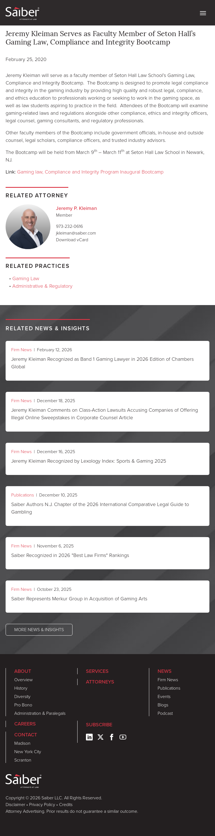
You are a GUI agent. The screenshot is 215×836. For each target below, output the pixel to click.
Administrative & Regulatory (42, 286)
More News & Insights (39, 629)
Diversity (22, 696)
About (22, 671)
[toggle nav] (203, 12)
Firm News (21, 349)
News (165, 671)
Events (164, 696)
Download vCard (72, 239)
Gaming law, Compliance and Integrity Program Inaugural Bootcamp (90, 171)
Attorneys (100, 681)
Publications (22, 495)
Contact (25, 734)
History (20, 688)
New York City (27, 751)
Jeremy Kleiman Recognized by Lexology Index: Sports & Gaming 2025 (88, 461)
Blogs (163, 705)
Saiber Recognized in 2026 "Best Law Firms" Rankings (70, 555)
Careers (25, 723)
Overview (23, 679)
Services (97, 671)
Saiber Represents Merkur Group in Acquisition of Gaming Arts (79, 598)
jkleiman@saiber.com (76, 233)
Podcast (165, 713)
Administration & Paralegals (40, 713)
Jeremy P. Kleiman (76, 208)
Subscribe (99, 724)
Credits (66, 804)
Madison (22, 743)
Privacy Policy (42, 804)
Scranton (22, 760)
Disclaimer (15, 804)
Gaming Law (25, 278)
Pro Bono (23, 705)
